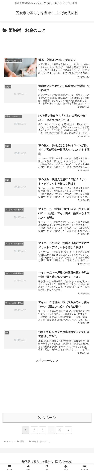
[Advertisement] (47, 43)
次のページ (47, 419)
